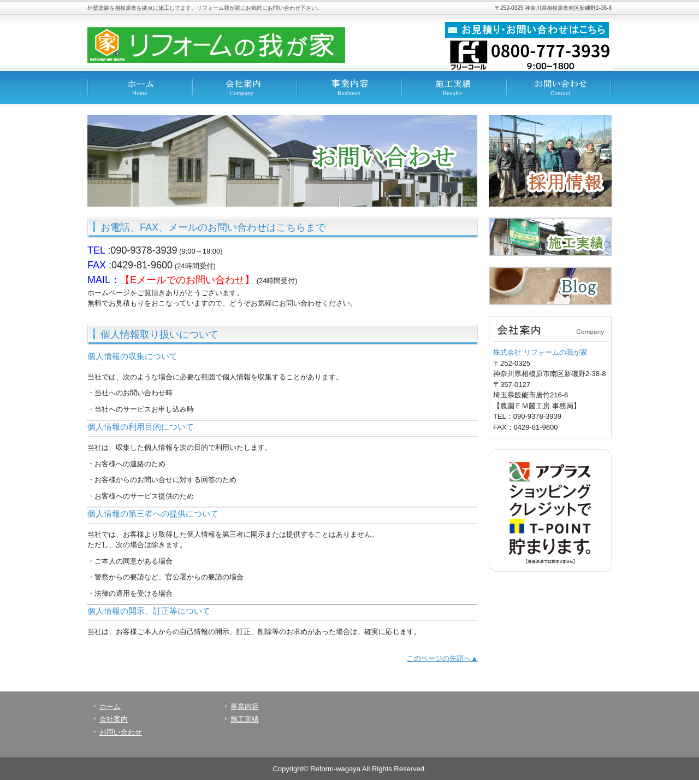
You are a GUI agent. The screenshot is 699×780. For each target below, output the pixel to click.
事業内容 (349, 87)
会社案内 (244, 87)
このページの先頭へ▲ (442, 658)
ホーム (139, 87)
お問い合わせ (559, 87)
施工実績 (454, 87)
